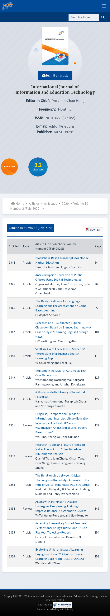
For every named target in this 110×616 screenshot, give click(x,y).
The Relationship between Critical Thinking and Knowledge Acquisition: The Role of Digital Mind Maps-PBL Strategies (62, 480)
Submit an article (55, 75)
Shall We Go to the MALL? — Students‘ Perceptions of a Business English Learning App (60, 353)
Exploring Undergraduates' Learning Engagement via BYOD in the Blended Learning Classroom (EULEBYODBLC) (59, 554)
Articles (34, 203)
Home (17, 203)
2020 (65, 203)
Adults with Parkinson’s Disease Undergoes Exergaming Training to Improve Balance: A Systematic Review (60, 506)
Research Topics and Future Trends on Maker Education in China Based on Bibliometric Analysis (60, 449)
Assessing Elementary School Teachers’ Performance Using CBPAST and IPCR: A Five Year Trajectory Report (61, 528)
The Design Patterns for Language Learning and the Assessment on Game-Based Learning (61, 306)
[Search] (83, 17)
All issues (50, 203)
